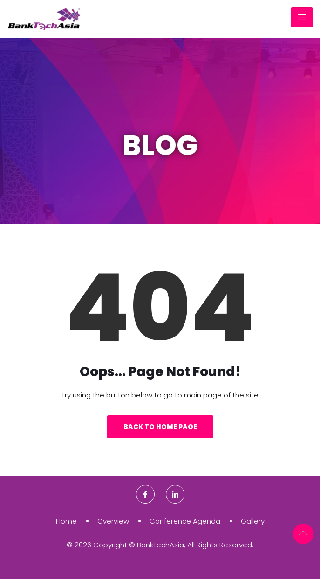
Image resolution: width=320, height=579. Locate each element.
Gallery (253, 521)
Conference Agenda (185, 521)
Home (66, 521)
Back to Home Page (160, 426)
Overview (113, 521)
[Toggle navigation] (302, 17)
